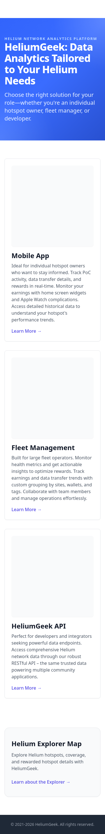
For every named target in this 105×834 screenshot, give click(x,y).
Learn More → (26, 331)
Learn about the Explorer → (41, 782)
